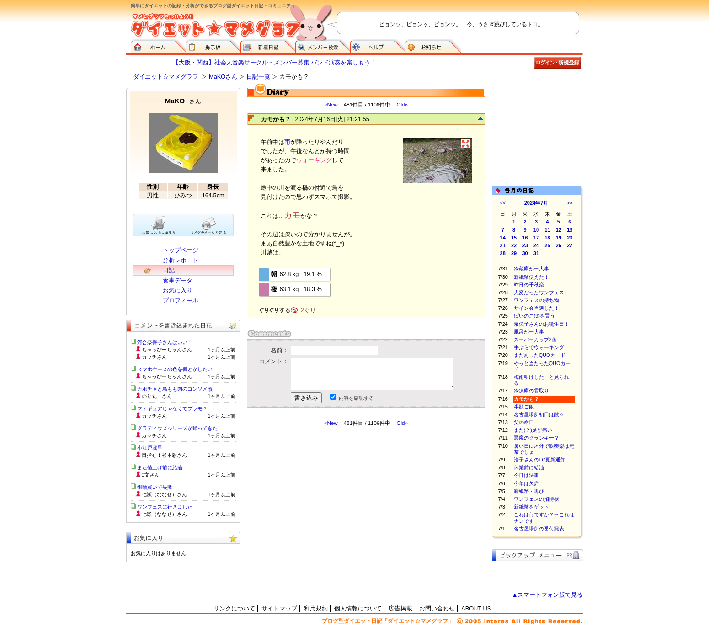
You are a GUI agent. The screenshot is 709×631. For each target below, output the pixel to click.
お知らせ (433, 46)
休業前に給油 (529, 467)
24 (536, 245)
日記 (169, 270)
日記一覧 (258, 76)
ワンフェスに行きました (164, 506)
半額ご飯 (524, 406)
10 (536, 230)
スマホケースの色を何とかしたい (175, 369)
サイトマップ (279, 608)
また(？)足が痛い (533, 430)
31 (536, 253)
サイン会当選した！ (536, 308)
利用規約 (316, 608)
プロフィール (180, 300)
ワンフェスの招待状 (536, 499)
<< (503, 203)
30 (525, 253)
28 (503, 253)
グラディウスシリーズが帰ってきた (177, 428)
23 (525, 245)
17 (536, 237)
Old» (401, 104)
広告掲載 (400, 608)
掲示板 (213, 46)
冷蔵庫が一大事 (531, 268)
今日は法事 (526, 475)
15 (514, 237)
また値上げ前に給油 (159, 467)
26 (558, 245)
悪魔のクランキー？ (536, 437)
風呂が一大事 (529, 331)
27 (569, 245)
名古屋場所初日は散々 (539, 414)
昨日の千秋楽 (529, 284)
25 (547, 245)
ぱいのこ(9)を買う (534, 315)
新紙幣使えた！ (531, 277)
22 (514, 245)
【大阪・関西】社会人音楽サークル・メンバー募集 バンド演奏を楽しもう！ (275, 62)
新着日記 (267, 46)
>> (570, 203)
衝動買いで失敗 (154, 487)
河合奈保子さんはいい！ (164, 342)
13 (569, 230)
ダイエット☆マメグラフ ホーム (158, 46)
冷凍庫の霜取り (531, 390)
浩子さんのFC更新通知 (540, 459)
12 (558, 230)
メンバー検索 (322, 46)
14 (503, 237)
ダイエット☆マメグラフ (165, 76)
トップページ (180, 250)
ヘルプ (377, 46)
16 (525, 237)
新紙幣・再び (529, 491)
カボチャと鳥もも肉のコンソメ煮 (175, 389)
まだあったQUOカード (539, 355)
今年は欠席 (526, 483)
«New (330, 104)
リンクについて (234, 608)
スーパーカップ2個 (535, 339)
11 (547, 230)
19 (558, 237)
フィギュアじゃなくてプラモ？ (172, 408)
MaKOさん (223, 76)
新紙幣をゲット (531, 506)
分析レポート (180, 260)
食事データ (177, 280)
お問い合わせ (437, 608)
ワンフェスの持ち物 (536, 300)
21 (503, 245)
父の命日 (524, 422)
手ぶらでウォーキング (539, 347)
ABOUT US (476, 608)
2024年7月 (536, 203)
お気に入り (177, 290)
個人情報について (358, 608)
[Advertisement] (333, 509)
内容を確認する (356, 398)
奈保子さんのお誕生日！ (541, 324)
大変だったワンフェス (539, 292)
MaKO (183, 101)
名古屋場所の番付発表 (539, 528)
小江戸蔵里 (149, 448)
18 (547, 237)
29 (514, 253)
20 (569, 237)
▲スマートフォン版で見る (547, 594)
